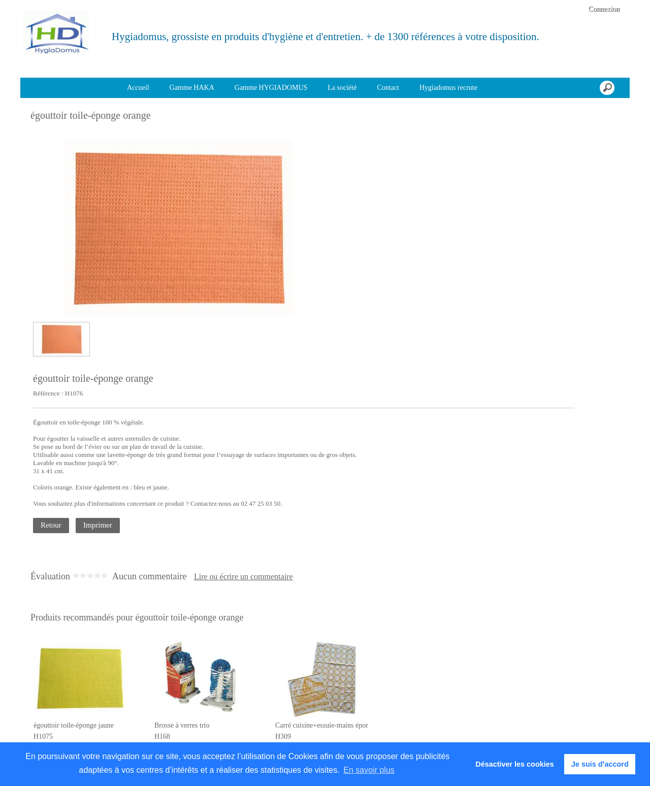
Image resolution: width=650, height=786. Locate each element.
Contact (388, 87)
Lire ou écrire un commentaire (243, 577)
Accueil (138, 87)
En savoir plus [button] (369, 770)
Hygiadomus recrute (448, 87)
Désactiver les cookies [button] (514, 764)
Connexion (603, 9)
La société (342, 87)
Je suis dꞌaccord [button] (600, 764)
